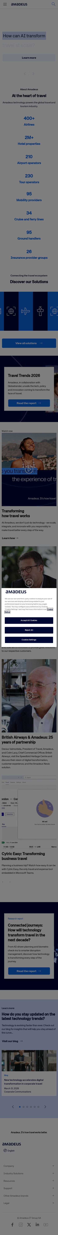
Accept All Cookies (29, 620)
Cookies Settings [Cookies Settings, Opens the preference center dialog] (29, 640)
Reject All (29, 630)
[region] (28, 617)
